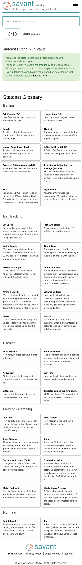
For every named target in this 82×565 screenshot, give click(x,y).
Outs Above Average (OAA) (16, 460)
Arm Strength (50, 417)
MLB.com (69, 553)
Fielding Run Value (53, 460)
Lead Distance (10, 439)
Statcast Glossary (22, 97)
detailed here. (39, 75)
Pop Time (7, 417)
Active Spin (8, 373)
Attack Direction (52, 267)
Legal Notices (53, 553)
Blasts (6, 316)
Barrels (6, 129)
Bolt (46, 521)
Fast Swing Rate (52, 224)
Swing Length (10, 246)
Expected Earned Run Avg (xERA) (60, 391)
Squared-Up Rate (52, 292)
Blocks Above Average (55, 488)
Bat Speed (8, 224)
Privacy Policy (34, 553)
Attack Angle (50, 246)
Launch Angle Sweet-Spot (16, 147)
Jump (46, 439)
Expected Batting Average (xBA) (19, 165)
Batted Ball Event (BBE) (55, 147)
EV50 (5, 189)
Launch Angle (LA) (53, 114)
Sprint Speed (9, 521)
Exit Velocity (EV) (11, 114)
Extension (8, 391)
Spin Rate (48, 373)
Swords (47, 316)
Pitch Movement (52, 351)
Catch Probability (11, 488)
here (29, 61)
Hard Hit (48, 129)
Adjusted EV (50, 189)
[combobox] (41, 21)
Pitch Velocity (10, 351)
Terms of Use (15, 553)
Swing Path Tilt (10, 292)
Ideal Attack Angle (12, 267)
